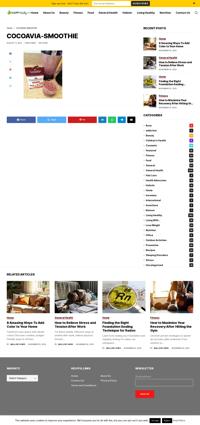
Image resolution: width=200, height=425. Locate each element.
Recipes (169, 250)
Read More (179, 420)
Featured (169, 150)
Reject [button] (167, 420)
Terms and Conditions (83, 385)
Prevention (169, 245)
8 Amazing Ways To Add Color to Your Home (174, 44)
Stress (169, 260)
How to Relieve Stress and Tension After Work (175, 64)
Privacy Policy (109, 380)
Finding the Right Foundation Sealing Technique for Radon (172, 84)
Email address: (143, 376)
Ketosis (169, 210)
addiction (169, 131)
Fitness (169, 155)
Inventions (169, 205)
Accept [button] (155, 420)
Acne (169, 126)
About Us (106, 376)
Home (9, 28)
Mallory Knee (17, 344)
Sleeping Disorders (169, 255)
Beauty (169, 135)
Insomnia (169, 195)
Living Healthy (169, 215)
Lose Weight (169, 225)
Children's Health (169, 140)
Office (169, 235)
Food (169, 160)
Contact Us (77, 380)
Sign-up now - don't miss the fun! (69, 3)
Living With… (169, 220)
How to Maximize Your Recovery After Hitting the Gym (176, 103)
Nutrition (169, 230)
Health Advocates (169, 180)
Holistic (169, 185)
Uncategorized (169, 265)
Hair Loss (169, 175)
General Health (169, 170)
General (169, 165)
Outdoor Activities (169, 240)
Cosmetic (169, 145)
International (169, 200)
